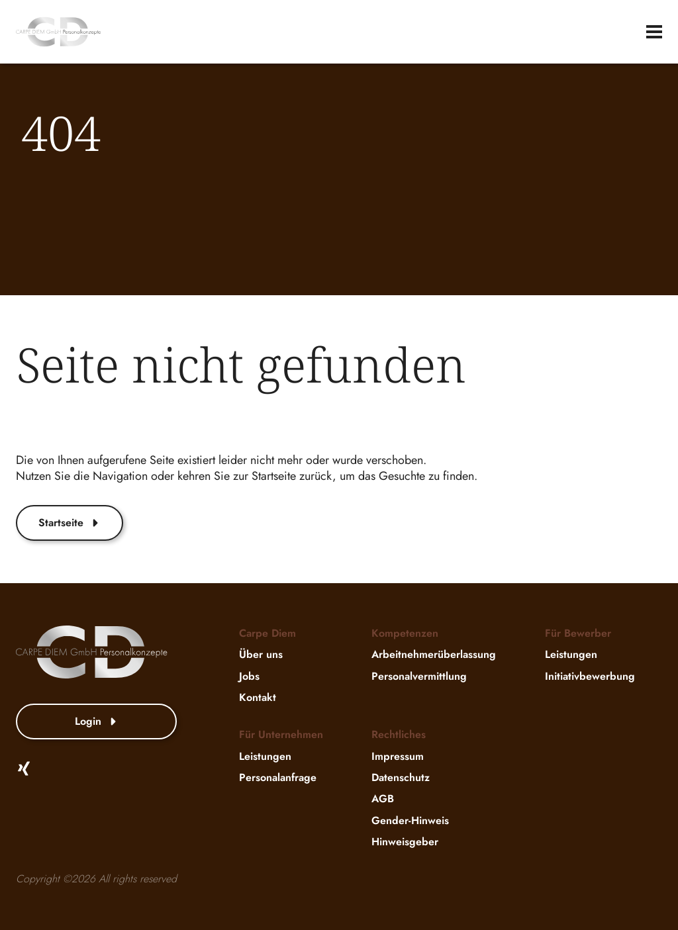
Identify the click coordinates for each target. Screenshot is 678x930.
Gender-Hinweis (410, 820)
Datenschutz (400, 777)
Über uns (261, 655)
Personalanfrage (277, 777)
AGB (382, 799)
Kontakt (257, 697)
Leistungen (571, 655)
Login (97, 721)
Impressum (397, 756)
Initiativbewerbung (590, 676)
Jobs (249, 676)
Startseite (69, 522)
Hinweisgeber (404, 841)
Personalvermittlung (419, 676)
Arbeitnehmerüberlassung (433, 655)
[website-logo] (58, 32)
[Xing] (24, 768)
